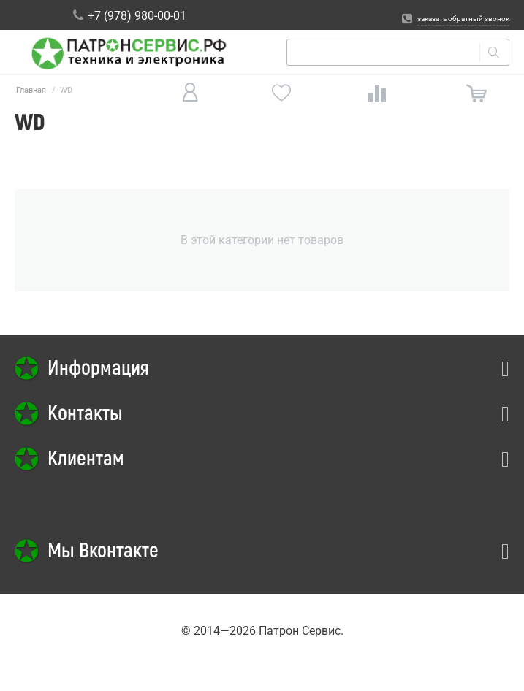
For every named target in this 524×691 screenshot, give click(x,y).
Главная (31, 90)
